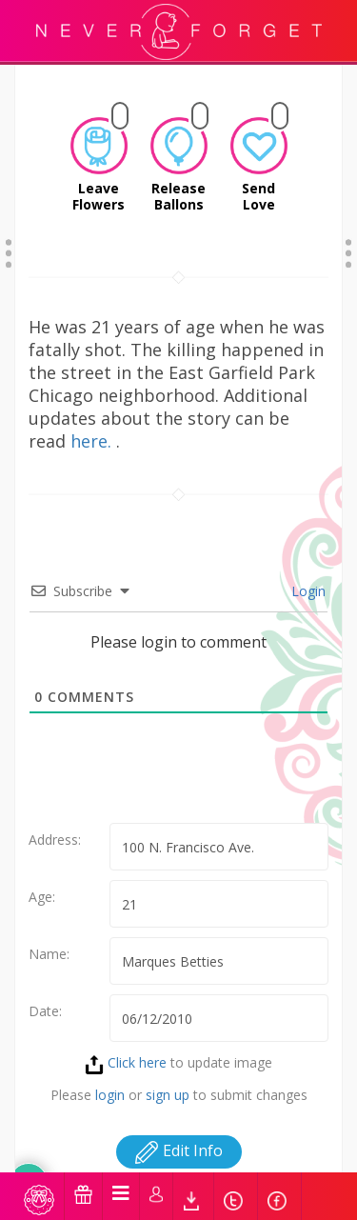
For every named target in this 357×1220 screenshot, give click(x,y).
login (110, 1071)
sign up (167, 1071)
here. (93, 417)
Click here (126, 1039)
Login (307, 567)
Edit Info (179, 1126)
